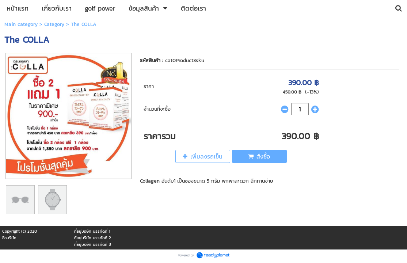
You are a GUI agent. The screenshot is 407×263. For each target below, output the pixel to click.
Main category (21, 24)
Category (54, 24)
